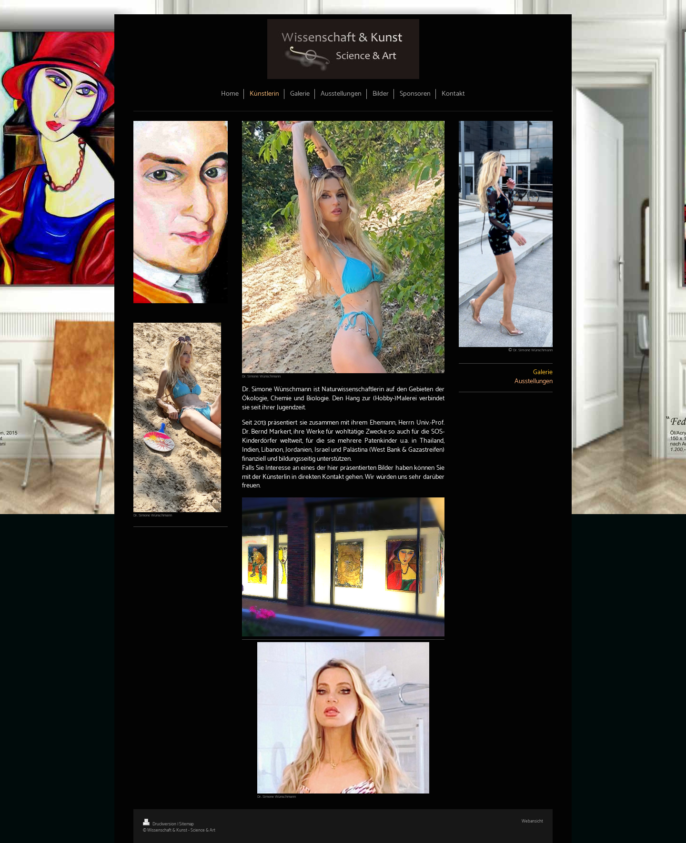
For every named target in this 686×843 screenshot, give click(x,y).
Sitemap (186, 824)
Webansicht (532, 821)
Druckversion (160, 824)
